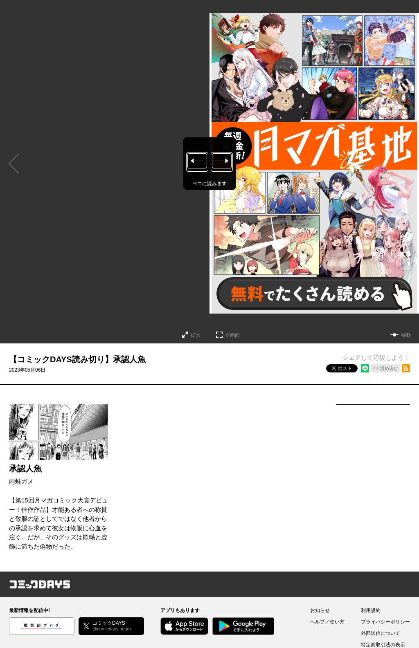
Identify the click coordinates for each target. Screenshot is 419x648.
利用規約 (371, 610)
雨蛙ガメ (21, 481)
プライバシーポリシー (385, 622)
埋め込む (389, 368)
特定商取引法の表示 (383, 645)
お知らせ (320, 610)
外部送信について (380, 633)
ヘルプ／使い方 (327, 622)
